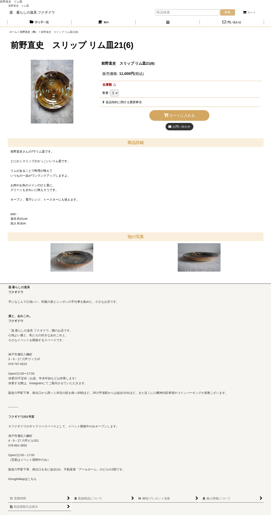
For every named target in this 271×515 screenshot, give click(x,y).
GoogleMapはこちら (22, 479)
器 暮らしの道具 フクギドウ (32, 12)
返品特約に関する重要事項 (122, 102)
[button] (168, 22)
